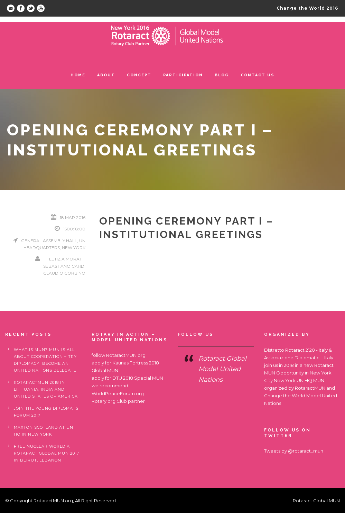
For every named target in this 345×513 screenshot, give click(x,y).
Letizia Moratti (67, 259)
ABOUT (106, 75)
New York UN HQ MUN (299, 380)
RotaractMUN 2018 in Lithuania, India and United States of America (46, 389)
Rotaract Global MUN (316, 500)
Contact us (257, 75)
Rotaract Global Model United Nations (222, 369)
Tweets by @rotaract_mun (293, 451)
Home (78, 75)
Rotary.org (103, 401)
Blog (222, 75)
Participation (183, 75)
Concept (139, 75)
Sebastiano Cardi (64, 266)
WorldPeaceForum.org (118, 393)
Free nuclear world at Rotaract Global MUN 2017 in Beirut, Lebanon (46, 453)
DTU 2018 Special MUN (137, 378)
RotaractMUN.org (126, 355)
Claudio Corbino (64, 273)
